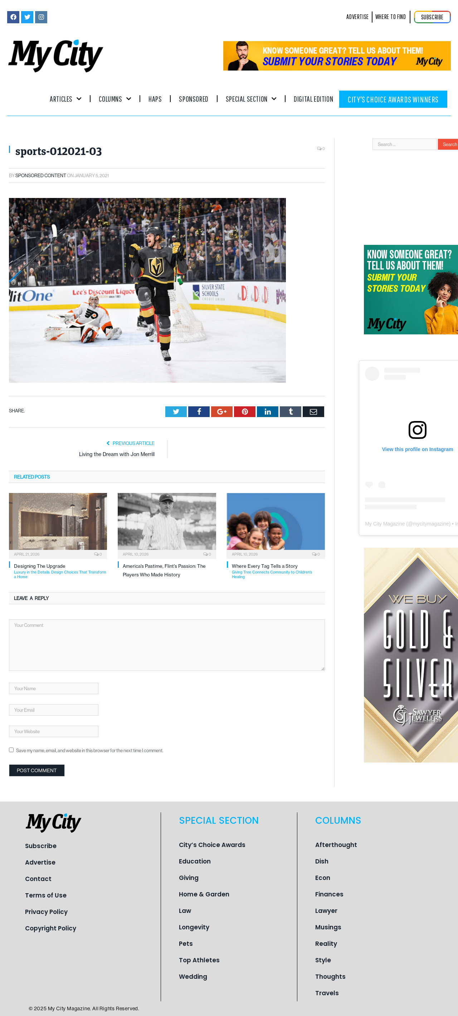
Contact (38, 879)
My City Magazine (385, 524)
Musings (328, 927)
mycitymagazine (431, 524)
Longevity (194, 927)
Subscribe (41, 846)
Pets (186, 943)
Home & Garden (204, 894)
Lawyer (326, 910)
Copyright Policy (50, 928)
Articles (66, 98)
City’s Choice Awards (212, 845)
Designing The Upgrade (60, 571)
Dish (321, 861)
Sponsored (193, 98)
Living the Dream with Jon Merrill (117, 454)
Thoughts (330, 976)
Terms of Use (46, 895)
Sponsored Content (40, 175)
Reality (326, 943)
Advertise (40, 862)
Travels (327, 993)
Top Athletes (199, 960)
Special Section (251, 98)
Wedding (193, 976)
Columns (115, 98)
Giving (189, 878)
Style (323, 960)
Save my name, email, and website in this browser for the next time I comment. (89, 750)
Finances (329, 894)
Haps (155, 98)
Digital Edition (313, 98)
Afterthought (336, 845)
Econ (322, 878)
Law (185, 910)
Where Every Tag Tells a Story (278, 571)
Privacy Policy (46, 912)
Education (195, 861)
